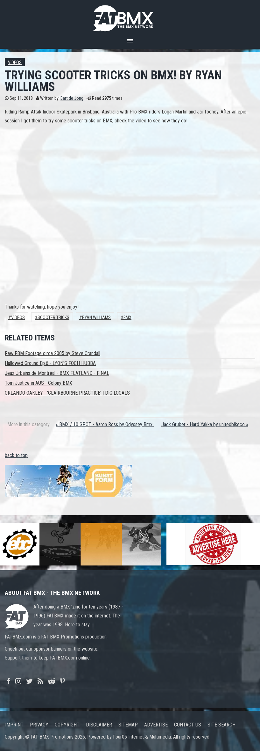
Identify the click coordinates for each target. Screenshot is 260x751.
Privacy (39, 725)
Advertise (156, 725)
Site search (221, 725)
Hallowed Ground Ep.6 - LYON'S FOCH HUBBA (50, 363)
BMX (127, 317)
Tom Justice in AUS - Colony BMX (38, 383)
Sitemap (128, 725)
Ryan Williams (96, 317)
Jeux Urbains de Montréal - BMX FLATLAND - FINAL (57, 373)
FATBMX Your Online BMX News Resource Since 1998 (130, 16)
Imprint (14, 725)
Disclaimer (99, 725)
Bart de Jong (71, 98)
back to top (16, 455)
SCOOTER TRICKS (53, 317)
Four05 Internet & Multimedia (142, 737)
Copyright (67, 725)
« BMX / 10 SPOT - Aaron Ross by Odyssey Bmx (105, 424)
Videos (15, 62)
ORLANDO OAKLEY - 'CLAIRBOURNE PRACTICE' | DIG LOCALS (67, 393)
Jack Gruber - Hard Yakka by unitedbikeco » (204, 424)
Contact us (187, 725)
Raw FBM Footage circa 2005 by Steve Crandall (52, 353)
